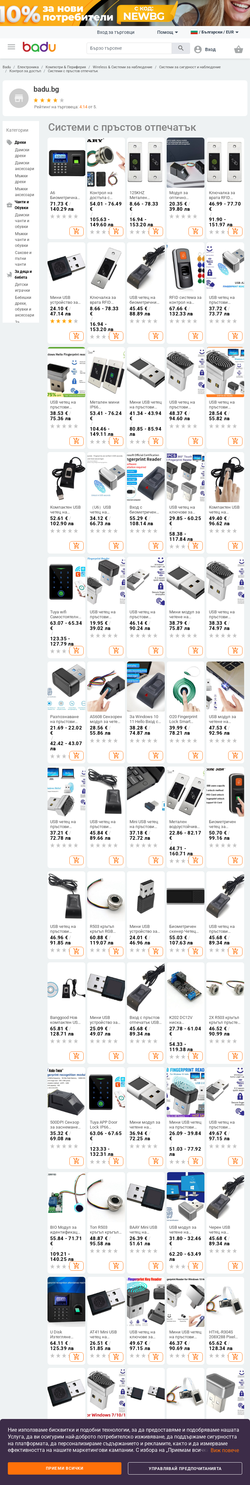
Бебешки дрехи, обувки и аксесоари (24, 306)
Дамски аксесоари (24, 166)
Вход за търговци (115, 32)
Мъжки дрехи (21, 179)
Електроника (28, 67)
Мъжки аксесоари (24, 192)
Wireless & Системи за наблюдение (122, 67)
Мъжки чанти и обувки (22, 240)
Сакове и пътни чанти (23, 258)
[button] (11, 46)
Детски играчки (22, 287)
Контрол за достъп (25, 71)
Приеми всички (64, 1468)
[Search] (129, 48)
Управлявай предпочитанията (185, 1468)
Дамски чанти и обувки (22, 221)
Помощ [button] (167, 32)
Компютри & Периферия (66, 67)
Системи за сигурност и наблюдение (190, 67)
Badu (7, 67)
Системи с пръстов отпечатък (73, 71)
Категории (17, 130)
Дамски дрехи (22, 153)
